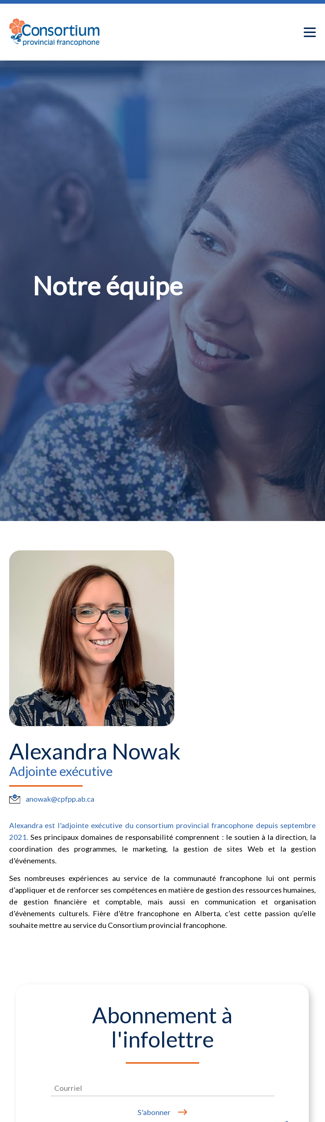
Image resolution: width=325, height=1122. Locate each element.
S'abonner (154, 1112)
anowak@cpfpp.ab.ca (60, 798)
